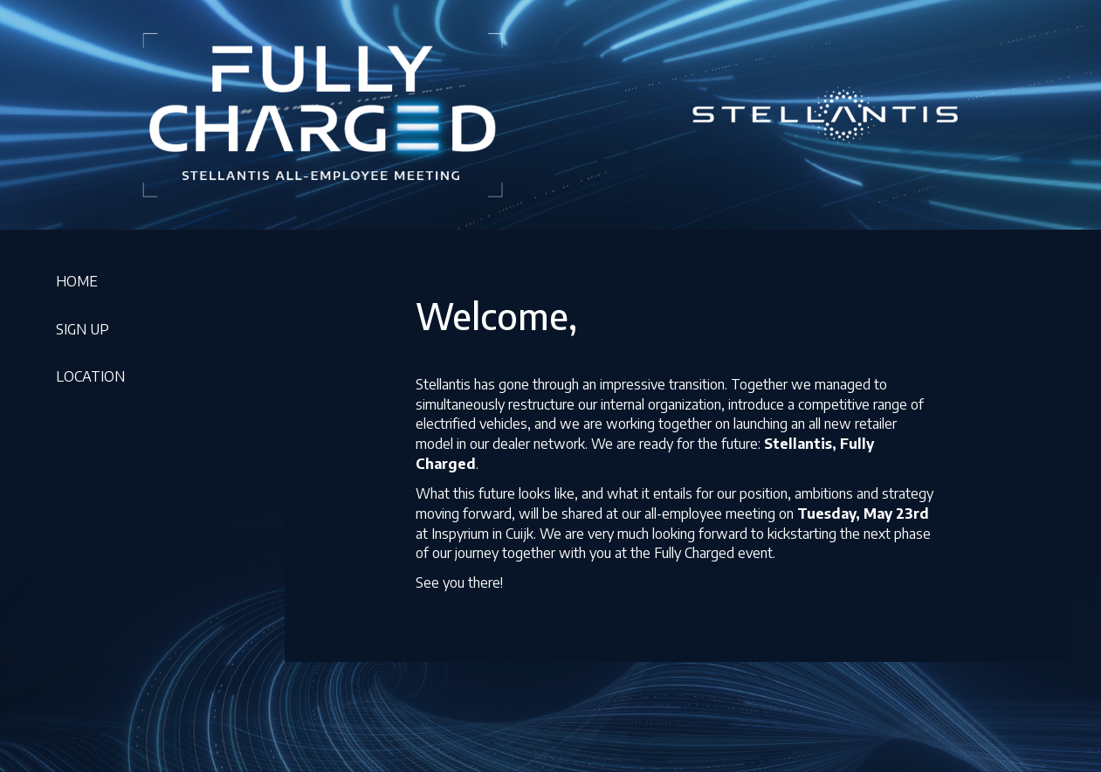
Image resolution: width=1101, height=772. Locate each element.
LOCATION (90, 376)
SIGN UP (82, 329)
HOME (77, 281)
